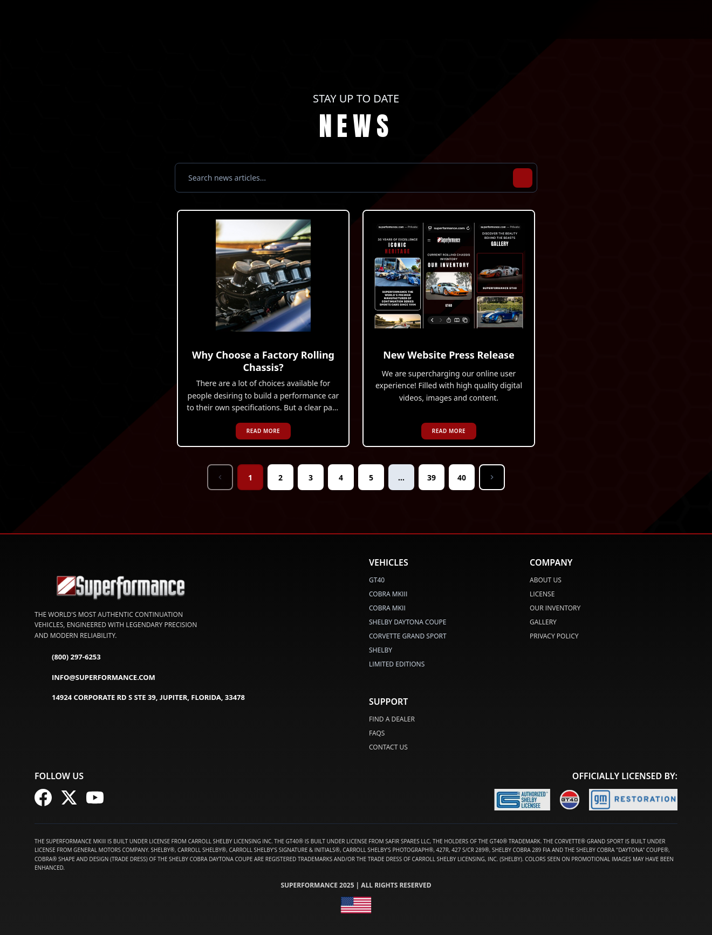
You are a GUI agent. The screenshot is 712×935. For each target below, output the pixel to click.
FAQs (377, 733)
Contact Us (388, 747)
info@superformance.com (95, 678)
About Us (546, 580)
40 (461, 477)
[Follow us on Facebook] (43, 797)
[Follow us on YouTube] (95, 797)
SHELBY (380, 650)
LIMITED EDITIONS (397, 664)
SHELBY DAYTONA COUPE (408, 622)
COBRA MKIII (388, 594)
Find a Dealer (392, 719)
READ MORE (263, 431)
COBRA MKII (387, 608)
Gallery (543, 622)
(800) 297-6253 (68, 658)
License (542, 594)
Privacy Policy (554, 636)
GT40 (377, 580)
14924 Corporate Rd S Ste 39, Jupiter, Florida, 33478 (140, 698)
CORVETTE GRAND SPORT (408, 636)
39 (431, 477)
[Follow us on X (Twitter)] (69, 797)
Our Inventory (555, 608)
